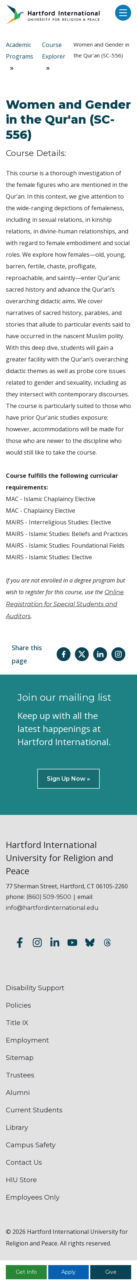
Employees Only (33, 1197)
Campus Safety (31, 1145)
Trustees (20, 1075)
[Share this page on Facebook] (64, 654)
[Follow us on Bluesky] (90, 944)
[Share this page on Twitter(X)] (82, 654)
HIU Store (21, 1180)
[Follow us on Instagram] (37, 944)
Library (17, 1128)
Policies (18, 1005)
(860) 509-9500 (48, 896)
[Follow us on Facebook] (20, 944)
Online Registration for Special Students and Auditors (65, 604)
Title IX (17, 1023)
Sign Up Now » (68, 778)
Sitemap (20, 1058)
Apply (68, 1272)
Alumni (18, 1093)
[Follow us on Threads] (107, 944)
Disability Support (35, 988)
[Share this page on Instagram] (118, 654)
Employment (27, 1040)
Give (111, 1272)
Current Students (34, 1110)
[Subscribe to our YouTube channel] (72, 944)
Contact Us (24, 1163)
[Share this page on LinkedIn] (100, 654)
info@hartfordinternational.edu (52, 907)
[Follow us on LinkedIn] (55, 944)
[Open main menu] (121, 13)
